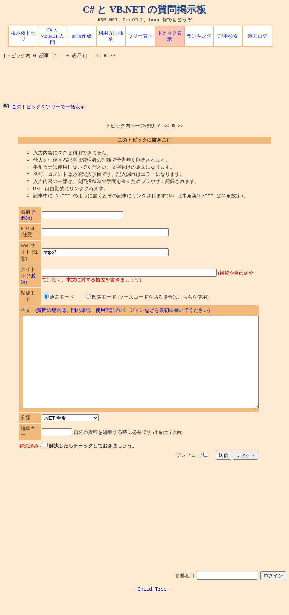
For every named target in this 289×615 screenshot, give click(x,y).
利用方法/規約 (111, 36)
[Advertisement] (144, 81)
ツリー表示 (140, 36)
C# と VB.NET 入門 (52, 36)
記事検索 (228, 36)
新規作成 (81, 36)
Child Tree (152, 606)
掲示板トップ (23, 36)
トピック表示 (169, 36)
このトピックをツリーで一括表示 (44, 106)
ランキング (199, 36)
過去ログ (257, 36)
